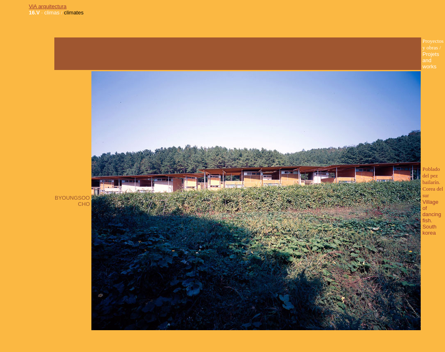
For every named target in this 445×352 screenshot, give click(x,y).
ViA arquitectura (48, 6)
